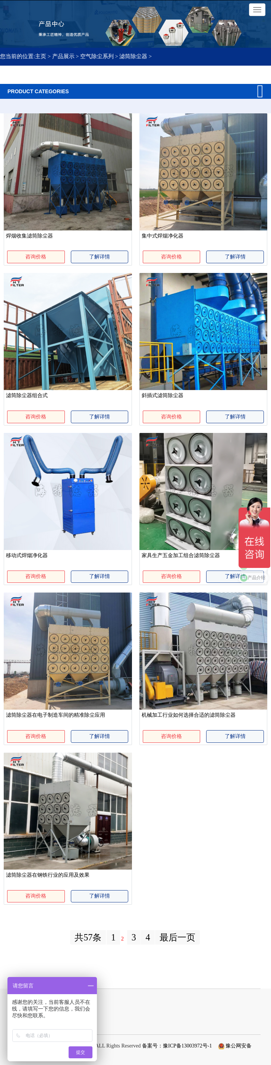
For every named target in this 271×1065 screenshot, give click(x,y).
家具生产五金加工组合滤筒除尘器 (181, 555)
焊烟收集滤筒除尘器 (29, 236)
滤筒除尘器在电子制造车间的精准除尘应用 (55, 715)
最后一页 (177, 937)
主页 (41, 56)
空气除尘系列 (97, 56)
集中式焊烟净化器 (162, 236)
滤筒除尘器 (133, 56)
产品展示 (63, 56)
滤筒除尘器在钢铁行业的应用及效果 (47, 875)
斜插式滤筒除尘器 (162, 395)
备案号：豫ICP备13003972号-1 (177, 1046)
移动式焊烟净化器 (27, 555)
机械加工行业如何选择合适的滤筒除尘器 (189, 715)
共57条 (88, 937)
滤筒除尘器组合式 (27, 395)
